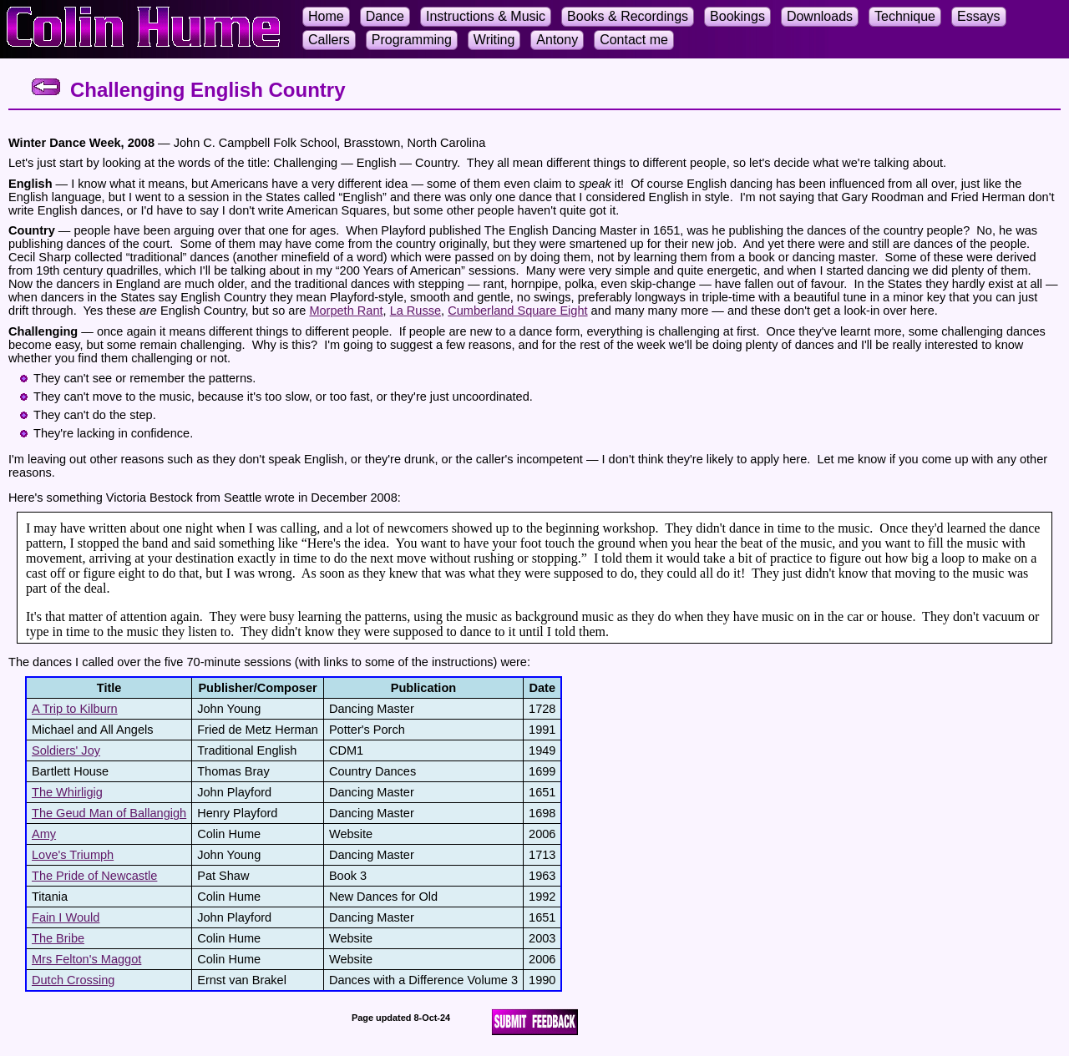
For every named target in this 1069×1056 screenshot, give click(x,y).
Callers (329, 40)
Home (326, 16)
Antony (557, 40)
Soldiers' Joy (66, 750)
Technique (904, 16)
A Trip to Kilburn (75, 708)
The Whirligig (67, 792)
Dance (385, 16)
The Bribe (58, 938)
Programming (412, 40)
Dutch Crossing (73, 980)
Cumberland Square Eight (517, 310)
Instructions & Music (485, 16)
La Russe (415, 310)
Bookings (737, 16)
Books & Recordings (627, 16)
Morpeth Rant (346, 310)
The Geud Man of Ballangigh (109, 813)
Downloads (820, 16)
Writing (494, 40)
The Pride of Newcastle (94, 875)
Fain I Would (65, 917)
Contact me (634, 40)
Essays (979, 16)
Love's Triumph (73, 854)
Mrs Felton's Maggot (86, 959)
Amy (44, 834)
